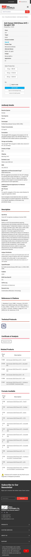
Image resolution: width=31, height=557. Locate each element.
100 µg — (11, 72)
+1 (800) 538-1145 (6, 517)
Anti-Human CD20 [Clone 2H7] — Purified (17, 407)
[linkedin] (7, 512)
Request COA (6, 341)
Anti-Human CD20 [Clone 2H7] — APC (15, 378)
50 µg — (11, 68)
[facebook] (2, 512)
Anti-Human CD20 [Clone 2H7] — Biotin (16, 412)
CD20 (3, 274)
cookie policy (5, 555)
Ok (26, 550)
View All (7, 42)
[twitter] (4, 512)
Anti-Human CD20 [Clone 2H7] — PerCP (16, 360)
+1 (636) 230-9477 (6, 515)
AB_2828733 (5, 167)
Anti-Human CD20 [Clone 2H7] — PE (15, 374)
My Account (11, 1)
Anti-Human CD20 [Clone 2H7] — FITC (16, 418)
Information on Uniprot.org (8, 285)
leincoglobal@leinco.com (7, 519)
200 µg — (11, 76)
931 (2, 279)
